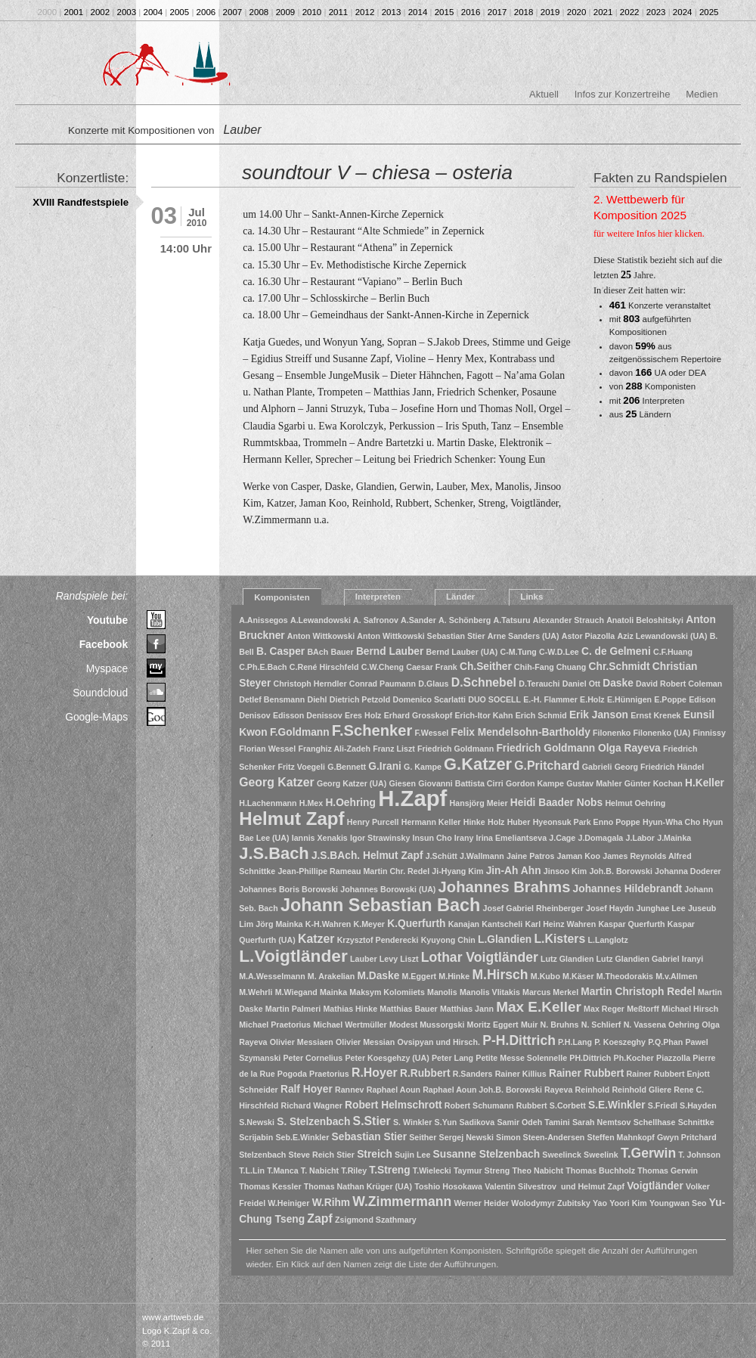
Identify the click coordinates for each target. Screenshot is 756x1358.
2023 (656, 12)
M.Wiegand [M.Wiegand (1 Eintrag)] (296, 992)
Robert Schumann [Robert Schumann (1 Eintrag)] (479, 1105)
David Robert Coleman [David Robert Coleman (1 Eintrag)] (679, 683)
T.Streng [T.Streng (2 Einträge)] (389, 1170)
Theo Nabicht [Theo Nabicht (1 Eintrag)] (538, 1170)
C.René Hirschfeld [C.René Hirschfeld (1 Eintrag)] (324, 666)
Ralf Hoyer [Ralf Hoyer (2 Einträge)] (306, 1089)
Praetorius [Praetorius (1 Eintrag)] (329, 1073)
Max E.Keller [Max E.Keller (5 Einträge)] (538, 1007)
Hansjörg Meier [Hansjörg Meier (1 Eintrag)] (479, 803)
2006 (206, 12)
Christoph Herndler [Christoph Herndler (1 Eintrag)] (310, 683)
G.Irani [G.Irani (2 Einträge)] (384, 766)
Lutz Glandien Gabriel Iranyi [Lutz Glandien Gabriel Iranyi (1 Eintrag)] (650, 958)
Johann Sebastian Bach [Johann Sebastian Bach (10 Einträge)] (380, 905)
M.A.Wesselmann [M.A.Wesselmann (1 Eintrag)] (272, 976)
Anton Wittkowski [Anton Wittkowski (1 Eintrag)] (321, 635)
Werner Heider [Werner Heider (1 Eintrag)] (481, 1203)
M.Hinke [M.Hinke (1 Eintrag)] (453, 976)
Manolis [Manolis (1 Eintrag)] (442, 992)
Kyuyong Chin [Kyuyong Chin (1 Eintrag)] (448, 939)
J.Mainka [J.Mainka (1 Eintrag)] (674, 837)
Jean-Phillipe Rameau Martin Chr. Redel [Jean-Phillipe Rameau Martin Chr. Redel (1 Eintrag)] (353, 871)
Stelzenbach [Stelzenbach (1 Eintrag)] (262, 1154)
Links (531, 596)
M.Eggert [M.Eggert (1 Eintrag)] (419, 976)
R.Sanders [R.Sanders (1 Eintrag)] (473, 1073)
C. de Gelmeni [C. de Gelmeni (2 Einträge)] (616, 651)
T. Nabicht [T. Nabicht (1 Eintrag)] (320, 1170)
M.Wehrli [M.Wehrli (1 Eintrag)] (255, 992)
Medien (701, 94)
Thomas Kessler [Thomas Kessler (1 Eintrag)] (270, 1186)
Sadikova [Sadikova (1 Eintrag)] (476, 1122)
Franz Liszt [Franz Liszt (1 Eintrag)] (394, 748)
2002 (100, 12)
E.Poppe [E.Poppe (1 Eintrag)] (670, 699)
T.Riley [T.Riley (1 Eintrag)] (354, 1170)
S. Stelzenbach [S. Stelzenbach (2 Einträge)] (313, 1121)
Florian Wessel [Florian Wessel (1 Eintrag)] (267, 748)
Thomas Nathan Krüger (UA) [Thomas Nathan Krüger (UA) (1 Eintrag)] (358, 1186)
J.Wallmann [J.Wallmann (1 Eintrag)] (482, 855)
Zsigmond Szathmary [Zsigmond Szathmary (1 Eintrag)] (376, 1219)
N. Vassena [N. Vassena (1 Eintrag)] (645, 1024)
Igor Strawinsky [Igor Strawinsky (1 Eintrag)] (380, 837)
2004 (153, 12)
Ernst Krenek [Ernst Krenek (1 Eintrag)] (655, 715)
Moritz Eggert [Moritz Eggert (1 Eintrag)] (493, 1024)
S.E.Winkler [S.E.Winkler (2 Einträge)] (617, 1105)
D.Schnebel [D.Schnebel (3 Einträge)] (483, 682)
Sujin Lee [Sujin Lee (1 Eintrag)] (412, 1154)
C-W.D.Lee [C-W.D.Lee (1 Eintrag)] (559, 651)
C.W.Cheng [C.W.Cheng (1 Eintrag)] (382, 666)
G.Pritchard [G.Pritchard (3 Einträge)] (546, 765)
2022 (630, 12)
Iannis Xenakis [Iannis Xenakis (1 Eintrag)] (320, 837)
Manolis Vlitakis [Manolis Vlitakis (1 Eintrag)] (490, 992)
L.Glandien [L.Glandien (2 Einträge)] (504, 939)
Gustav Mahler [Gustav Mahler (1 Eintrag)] (593, 783)
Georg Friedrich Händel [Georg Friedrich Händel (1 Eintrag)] (659, 766)
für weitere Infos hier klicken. (649, 233)
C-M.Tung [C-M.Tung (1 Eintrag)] (518, 651)
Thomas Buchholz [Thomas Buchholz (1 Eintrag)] (600, 1170)
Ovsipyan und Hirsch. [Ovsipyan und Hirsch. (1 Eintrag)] (438, 1041)
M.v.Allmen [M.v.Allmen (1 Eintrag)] (676, 976)
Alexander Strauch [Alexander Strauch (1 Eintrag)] (568, 620)
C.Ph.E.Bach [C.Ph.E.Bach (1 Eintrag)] (263, 666)
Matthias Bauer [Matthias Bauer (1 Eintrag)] (408, 1008)
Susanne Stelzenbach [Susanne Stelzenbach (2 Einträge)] (487, 1154)
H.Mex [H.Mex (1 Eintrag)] (311, 803)
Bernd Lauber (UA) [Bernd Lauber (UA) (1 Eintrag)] (462, 651)
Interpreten (378, 596)
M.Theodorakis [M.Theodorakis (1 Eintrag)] (624, 976)
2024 (682, 12)
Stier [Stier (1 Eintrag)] (345, 1154)
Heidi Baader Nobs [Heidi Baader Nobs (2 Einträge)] (556, 802)
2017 (497, 12)
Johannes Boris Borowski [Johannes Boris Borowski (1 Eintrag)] (288, 889)
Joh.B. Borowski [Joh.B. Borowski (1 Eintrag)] (620, 871)
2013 (391, 12)
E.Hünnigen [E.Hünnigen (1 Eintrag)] (629, 699)
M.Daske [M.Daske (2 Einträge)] (378, 975)
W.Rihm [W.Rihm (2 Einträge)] (331, 1202)
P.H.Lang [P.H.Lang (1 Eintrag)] (575, 1041)
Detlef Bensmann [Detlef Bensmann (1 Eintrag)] (272, 699)
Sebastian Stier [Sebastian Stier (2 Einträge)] (369, 1137)
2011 (339, 12)
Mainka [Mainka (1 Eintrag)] (333, 992)
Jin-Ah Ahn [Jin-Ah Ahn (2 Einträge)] (513, 870)
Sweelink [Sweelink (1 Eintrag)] (601, 1154)
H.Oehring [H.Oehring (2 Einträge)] (350, 802)
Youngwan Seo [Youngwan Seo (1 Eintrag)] (678, 1203)
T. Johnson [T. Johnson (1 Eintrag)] (699, 1154)
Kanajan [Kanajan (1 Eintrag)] (463, 924)
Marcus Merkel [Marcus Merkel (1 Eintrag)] (550, 992)
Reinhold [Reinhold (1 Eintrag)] (592, 1089)
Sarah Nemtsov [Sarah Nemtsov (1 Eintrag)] (601, 1122)
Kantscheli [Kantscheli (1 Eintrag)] (502, 924)
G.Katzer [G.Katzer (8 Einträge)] (478, 764)
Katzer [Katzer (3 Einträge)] (316, 938)
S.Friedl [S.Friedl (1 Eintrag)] (662, 1105)
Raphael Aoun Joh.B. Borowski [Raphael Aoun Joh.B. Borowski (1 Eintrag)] (482, 1089)
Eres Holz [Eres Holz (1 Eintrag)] (363, 715)
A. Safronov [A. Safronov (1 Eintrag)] (375, 620)
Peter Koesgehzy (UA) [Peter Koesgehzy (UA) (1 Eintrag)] (387, 1057)
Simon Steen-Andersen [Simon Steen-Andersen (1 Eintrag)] (540, 1137)
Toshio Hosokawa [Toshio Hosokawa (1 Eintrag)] (448, 1186)
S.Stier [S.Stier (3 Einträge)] (372, 1121)
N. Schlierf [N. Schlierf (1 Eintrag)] (601, 1024)
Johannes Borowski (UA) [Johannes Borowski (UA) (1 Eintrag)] (387, 889)
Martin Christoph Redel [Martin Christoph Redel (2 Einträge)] (638, 991)
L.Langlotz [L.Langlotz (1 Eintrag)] (607, 939)
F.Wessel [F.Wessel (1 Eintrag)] (432, 732)
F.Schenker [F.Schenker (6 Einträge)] (372, 730)
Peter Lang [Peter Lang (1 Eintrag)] (452, 1057)
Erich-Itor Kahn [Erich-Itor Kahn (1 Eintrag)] (483, 715)
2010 (312, 12)
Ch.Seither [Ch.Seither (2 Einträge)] (486, 666)
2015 (444, 12)
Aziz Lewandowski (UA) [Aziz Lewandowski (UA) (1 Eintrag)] (662, 635)
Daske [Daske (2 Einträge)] (618, 683)
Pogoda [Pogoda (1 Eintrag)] (292, 1073)
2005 (180, 12)
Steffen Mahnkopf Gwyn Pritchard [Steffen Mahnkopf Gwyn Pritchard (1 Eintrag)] (652, 1137)
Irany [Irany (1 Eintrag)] (463, 837)
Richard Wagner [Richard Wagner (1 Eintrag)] (311, 1105)
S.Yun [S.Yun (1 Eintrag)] (446, 1122)
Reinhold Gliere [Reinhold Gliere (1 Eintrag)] (641, 1089)
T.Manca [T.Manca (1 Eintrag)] (282, 1170)
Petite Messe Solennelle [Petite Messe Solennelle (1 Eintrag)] (521, 1057)
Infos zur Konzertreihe (623, 94)
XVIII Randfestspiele (81, 202)
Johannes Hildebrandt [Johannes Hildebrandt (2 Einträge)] (628, 888)
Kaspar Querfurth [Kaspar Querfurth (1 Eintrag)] (631, 924)
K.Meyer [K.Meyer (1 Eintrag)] (369, 924)
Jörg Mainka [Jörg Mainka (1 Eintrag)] (279, 924)
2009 (286, 12)
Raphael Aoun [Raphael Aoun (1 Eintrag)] (393, 1089)
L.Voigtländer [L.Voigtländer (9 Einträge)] (293, 956)
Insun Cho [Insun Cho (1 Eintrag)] (432, 837)
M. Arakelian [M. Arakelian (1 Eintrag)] (331, 976)
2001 (74, 12)
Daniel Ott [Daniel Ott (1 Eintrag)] (581, 683)
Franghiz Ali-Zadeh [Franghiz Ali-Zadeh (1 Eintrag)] (334, 748)
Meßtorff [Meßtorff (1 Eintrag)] (643, 1008)
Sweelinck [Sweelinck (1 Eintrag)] (561, 1154)
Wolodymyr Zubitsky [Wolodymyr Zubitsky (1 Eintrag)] (550, 1203)
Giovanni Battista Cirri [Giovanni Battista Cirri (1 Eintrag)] (460, 783)
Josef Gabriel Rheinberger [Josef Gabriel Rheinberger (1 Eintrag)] (533, 908)
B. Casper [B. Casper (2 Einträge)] (280, 651)
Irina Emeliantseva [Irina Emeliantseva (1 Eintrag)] (511, 837)
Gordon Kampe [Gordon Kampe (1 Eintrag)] (535, 783)
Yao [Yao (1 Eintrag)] (600, 1203)
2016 (471, 12)
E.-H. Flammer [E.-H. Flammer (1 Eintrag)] (550, 699)
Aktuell (544, 94)
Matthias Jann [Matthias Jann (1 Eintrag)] (467, 1008)
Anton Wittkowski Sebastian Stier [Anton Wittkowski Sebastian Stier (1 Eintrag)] (421, 635)
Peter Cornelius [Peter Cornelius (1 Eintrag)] (313, 1057)
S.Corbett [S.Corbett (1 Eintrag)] (568, 1105)
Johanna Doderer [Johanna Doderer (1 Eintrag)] (688, 871)
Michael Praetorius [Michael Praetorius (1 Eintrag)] (275, 1024)
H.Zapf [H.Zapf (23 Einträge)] (412, 798)
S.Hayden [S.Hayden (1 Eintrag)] (698, 1105)
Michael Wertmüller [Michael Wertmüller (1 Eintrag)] (350, 1024)
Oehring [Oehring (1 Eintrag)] (683, 1024)
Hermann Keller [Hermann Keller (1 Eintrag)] (431, 821)
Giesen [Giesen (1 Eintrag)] (402, 783)
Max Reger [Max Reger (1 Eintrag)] (604, 1008)
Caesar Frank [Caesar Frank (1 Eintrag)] (431, 666)
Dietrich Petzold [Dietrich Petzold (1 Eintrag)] (360, 699)
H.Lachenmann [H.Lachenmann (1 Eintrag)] (267, 803)
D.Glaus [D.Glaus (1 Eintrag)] (433, 683)
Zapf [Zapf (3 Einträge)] (319, 1218)
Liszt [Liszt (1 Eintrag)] (409, 958)
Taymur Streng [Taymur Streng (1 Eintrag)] (482, 1170)
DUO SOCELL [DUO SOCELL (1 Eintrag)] (494, 699)
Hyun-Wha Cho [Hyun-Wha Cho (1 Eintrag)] (671, 821)
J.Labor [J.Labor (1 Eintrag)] (640, 837)
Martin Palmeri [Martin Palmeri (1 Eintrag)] (293, 1008)
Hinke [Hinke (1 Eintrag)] (474, 821)
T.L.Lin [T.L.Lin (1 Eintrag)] (252, 1170)
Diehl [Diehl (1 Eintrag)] (317, 699)
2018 (524, 12)
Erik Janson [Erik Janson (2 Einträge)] (598, 715)
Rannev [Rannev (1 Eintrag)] (349, 1089)
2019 (550, 12)
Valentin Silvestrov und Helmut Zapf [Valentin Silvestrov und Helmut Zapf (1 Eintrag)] (554, 1186)
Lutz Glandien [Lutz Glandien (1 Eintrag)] (567, 958)
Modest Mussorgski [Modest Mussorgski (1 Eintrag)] (426, 1024)
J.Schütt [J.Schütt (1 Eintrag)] (441, 855)
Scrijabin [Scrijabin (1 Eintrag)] (256, 1137)
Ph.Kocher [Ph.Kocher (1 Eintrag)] (634, 1057)
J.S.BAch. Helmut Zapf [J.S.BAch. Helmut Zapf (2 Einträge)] (367, 855)
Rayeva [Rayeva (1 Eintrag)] (558, 1089)
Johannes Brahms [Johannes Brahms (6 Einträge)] (504, 887)
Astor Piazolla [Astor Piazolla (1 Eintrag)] (588, 635)
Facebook (104, 644)
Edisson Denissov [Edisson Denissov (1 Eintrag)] (307, 715)
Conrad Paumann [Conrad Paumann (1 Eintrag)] (382, 683)
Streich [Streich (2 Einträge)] (374, 1154)
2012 (365, 12)
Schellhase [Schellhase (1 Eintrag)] (655, 1122)
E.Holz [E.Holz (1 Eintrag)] (592, 699)
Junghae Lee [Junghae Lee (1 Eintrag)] (661, 908)
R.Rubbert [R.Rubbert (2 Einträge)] (425, 1073)
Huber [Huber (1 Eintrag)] (519, 821)
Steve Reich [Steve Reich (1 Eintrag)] (311, 1154)
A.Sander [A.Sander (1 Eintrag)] (418, 620)
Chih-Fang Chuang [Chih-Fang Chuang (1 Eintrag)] (550, 666)
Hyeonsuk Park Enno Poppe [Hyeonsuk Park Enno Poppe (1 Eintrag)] (586, 821)
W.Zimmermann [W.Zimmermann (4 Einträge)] (401, 1201)
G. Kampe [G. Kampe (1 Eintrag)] (423, 766)
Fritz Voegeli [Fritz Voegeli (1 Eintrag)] (301, 766)
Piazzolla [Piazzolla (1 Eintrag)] (673, 1057)
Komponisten (282, 597)
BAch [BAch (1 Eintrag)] (317, 651)
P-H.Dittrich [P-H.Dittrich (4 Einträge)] (519, 1040)
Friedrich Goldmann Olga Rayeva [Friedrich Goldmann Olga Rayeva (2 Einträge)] (578, 748)
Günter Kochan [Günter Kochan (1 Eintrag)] (653, 783)
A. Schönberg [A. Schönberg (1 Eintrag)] (464, 620)
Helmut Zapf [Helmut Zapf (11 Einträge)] (291, 818)
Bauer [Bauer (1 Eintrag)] (341, 651)
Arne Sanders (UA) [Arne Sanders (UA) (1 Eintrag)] (523, 635)
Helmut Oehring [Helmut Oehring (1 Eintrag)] (635, 803)
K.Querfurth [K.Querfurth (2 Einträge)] (416, 923)
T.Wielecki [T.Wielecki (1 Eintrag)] (432, 1170)
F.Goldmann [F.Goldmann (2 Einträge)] (300, 732)
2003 (127, 12)
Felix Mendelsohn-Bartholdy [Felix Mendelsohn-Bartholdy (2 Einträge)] (520, 732)
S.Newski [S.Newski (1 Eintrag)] (256, 1122)
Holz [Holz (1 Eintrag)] (496, 821)
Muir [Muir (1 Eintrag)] (529, 1024)
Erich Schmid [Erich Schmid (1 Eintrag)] (541, 715)
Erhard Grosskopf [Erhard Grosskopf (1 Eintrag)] (418, 715)
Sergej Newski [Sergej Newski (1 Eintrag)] (466, 1137)
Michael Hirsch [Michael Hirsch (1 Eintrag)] (690, 1008)
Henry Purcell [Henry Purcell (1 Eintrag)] (373, 821)
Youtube (107, 620)
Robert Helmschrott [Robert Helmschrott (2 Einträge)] (393, 1105)
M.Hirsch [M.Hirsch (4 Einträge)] (500, 974)
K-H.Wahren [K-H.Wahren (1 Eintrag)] (328, 924)
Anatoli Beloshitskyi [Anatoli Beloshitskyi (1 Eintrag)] (644, 620)
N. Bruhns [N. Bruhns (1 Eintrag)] (560, 1024)
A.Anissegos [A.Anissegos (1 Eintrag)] (263, 620)
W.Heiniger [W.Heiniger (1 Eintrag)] (288, 1203)
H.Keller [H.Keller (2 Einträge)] (704, 783)
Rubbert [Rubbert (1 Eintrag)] (531, 1105)
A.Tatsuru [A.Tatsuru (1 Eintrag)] (512, 620)
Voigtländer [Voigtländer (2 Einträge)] (655, 1186)
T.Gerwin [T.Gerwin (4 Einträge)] (648, 1153)
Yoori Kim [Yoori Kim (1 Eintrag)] (628, 1203)
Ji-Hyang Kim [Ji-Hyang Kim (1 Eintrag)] (457, 871)
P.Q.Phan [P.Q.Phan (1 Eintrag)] (665, 1041)
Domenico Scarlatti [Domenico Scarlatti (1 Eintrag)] (429, 699)
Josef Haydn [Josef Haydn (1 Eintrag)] (610, 908)
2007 (233, 12)
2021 (603, 12)
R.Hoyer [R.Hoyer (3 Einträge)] (375, 1072)
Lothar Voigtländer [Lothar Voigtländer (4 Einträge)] (479, 957)
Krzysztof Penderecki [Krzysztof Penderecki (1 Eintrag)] (378, 939)
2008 (259, 12)
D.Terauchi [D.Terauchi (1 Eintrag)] (539, 683)
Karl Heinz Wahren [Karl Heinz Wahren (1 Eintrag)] (560, 924)
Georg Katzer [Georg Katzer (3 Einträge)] (276, 782)
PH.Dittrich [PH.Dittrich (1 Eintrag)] (590, 1057)
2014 (418, 12)
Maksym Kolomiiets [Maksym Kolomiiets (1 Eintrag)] (387, 992)
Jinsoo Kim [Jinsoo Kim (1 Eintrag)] (565, 871)
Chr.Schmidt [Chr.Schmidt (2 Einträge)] (619, 666)
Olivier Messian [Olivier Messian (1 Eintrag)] (365, 1041)
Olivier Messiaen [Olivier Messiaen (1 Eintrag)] (301, 1041)
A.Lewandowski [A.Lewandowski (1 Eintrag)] (320, 620)
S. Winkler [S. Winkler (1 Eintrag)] (412, 1122)
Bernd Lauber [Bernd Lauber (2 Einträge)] (390, 651)
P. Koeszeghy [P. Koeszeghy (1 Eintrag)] (620, 1041)
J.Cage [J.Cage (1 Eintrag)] (562, 837)
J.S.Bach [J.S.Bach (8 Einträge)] (273, 853)
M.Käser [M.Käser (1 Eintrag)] (577, 976)
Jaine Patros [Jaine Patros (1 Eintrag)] (530, 855)
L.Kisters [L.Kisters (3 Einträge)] (559, 938)
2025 (709, 12)
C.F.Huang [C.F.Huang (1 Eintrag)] (672, 651)
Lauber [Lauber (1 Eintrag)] (363, 958)
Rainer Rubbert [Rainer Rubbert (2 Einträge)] (586, 1073)
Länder (460, 596)
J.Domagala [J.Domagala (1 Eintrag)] (600, 837)
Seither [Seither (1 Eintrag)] (422, 1137)
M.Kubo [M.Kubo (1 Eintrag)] (545, 976)
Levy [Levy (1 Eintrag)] (389, 958)
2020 (577, 12)
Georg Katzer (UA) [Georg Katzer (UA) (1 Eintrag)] (351, 783)
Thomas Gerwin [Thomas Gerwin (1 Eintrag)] (667, 1170)
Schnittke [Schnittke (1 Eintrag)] (696, 1122)
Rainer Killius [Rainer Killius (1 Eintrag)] (521, 1073)
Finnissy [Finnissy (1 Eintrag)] (709, 732)
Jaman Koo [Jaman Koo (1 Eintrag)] (578, 855)
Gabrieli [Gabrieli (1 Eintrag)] (597, 766)
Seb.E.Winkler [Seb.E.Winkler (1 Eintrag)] (302, 1137)
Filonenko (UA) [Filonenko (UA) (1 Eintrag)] (662, 732)
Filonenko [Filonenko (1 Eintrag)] (612, 732)
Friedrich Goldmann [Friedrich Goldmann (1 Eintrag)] (455, 748)
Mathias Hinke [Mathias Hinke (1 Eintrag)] (350, 1008)
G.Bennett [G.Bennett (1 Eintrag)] (346, 766)
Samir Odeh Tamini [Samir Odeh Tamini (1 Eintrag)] (533, 1122)
